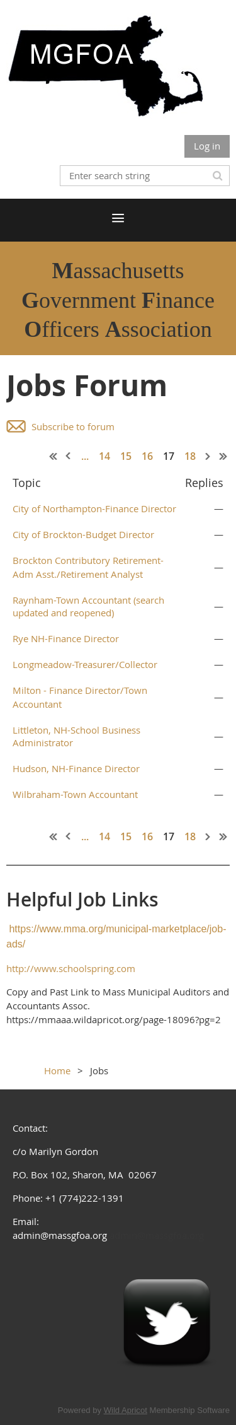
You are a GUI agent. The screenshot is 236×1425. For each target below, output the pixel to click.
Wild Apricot (125, 1410)
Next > (208, 456)
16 (147, 456)
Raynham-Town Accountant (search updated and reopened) (88, 606)
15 (126, 456)
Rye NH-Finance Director (66, 638)
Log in (207, 145)
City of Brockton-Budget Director (83, 534)
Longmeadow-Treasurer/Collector (85, 664)
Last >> (223, 456)
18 (190, 456)
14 (104, 456)
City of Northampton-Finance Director (94, 508)
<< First (53, 456)
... (85, 456)
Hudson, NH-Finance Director (76, 768)
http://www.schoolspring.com (70, 968)
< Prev (68, 456)
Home (57, 1070)
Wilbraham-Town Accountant (75, 794)
